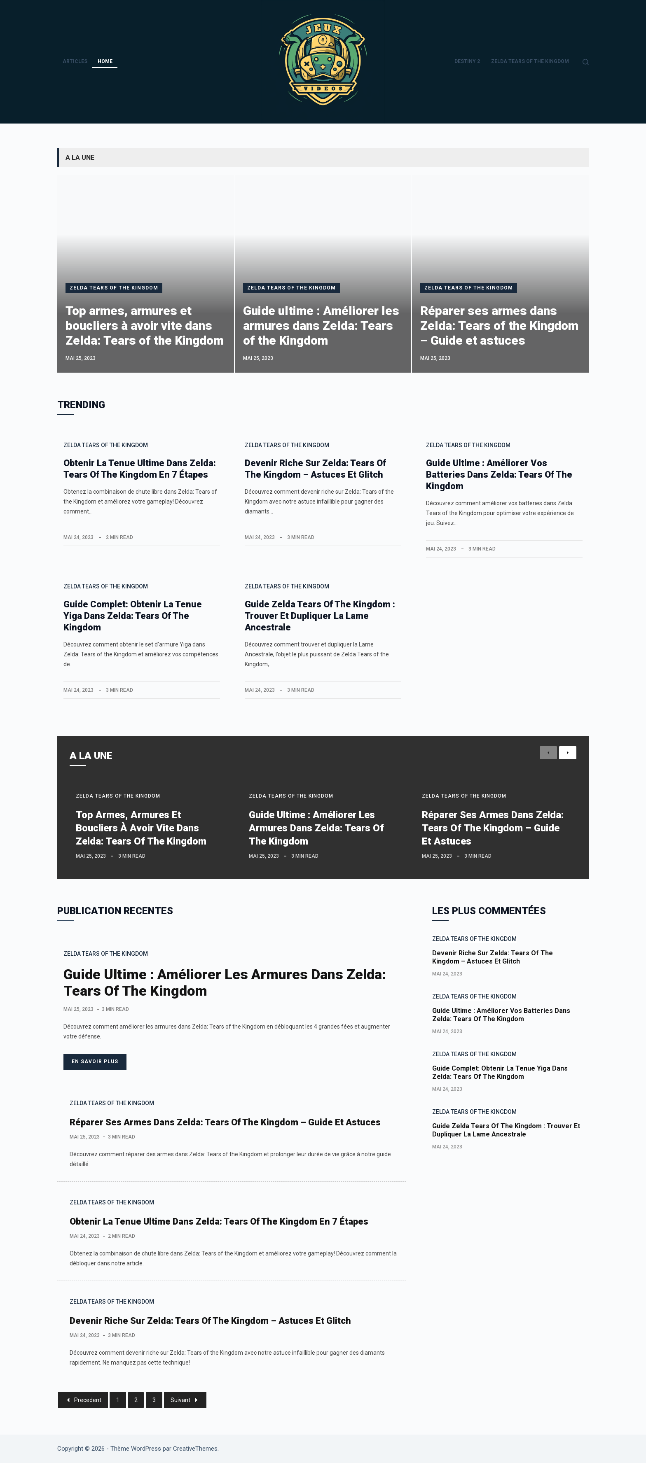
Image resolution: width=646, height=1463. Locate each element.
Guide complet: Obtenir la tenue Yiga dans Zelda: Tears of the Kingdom (132, 615)
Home (105, 61)
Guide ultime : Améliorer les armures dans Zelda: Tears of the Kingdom (321, 325)
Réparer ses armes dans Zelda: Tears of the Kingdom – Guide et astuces (499, 325)
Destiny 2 (467, 61)
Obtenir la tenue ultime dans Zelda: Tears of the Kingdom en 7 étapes (219, 1221)
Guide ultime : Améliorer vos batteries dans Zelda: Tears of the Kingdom (499, 474)
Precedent (83, 1400)
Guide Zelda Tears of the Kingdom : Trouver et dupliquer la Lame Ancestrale (320, 615)
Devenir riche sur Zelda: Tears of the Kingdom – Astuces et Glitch (210, 1321)
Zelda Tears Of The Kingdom (530, 61)
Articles (75, 61)
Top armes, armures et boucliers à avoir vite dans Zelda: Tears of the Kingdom (145, 325)
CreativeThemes (195, 1448)
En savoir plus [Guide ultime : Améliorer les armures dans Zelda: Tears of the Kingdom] (95, 1061)
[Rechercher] (586, 62)
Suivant (185, 1400)
